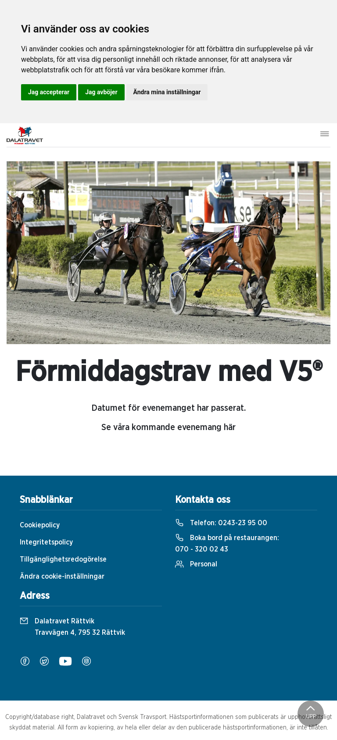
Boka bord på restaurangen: (227, 543)
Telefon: (221, 523)
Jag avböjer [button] (101, 92)
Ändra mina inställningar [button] (167, 92)
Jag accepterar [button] (48, 92)
